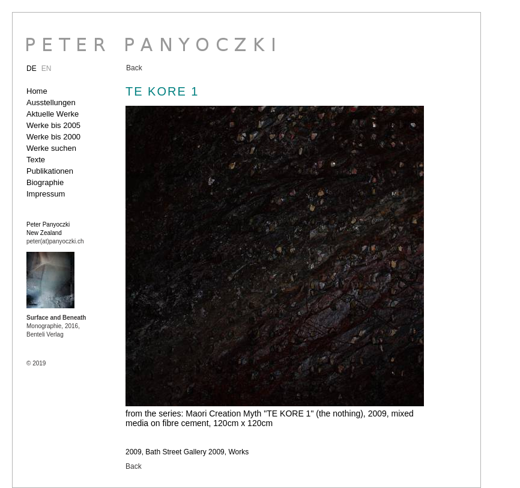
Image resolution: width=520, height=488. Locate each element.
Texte (35, 159)
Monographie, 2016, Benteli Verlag (56, 326)
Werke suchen (51, 148)
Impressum (45, 193)
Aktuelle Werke (52, 113)
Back (134, 68)
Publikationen (49, 170)
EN (46, 68)
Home (36, 91)
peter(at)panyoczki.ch (55, 241)
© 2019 (36, 363)
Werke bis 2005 (53, 125)
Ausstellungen (51, 102)
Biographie (45, 182)
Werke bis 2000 (53, 136)
